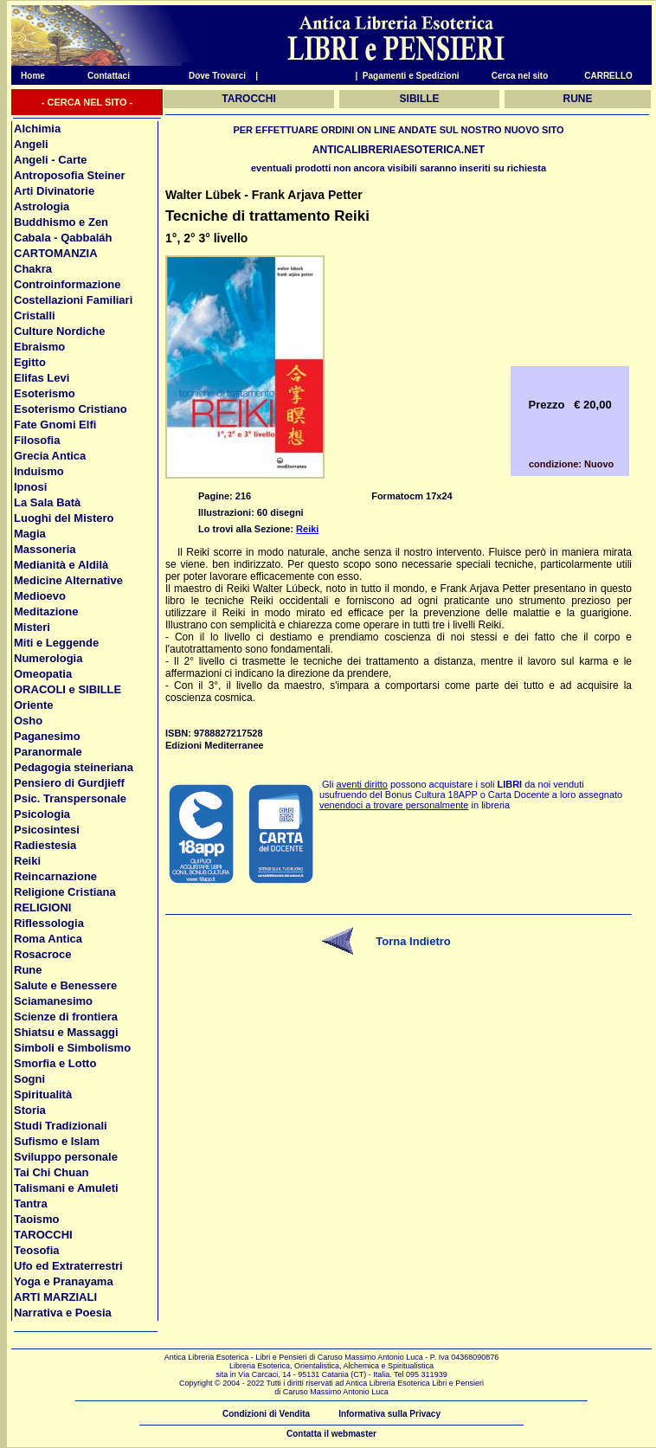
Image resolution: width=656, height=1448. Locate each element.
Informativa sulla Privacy (389, 1414)
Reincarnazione (55, 876)
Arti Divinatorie (54, 190)
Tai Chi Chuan (51, 1172)
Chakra (33, 268)
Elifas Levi (41, 377)
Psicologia (42, 814)
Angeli (31, 144)
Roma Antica (48, 938)
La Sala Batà (47, 502)
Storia (30, 1110)
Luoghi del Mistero (64, 518)
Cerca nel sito (520, 75)
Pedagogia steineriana (73, 767)
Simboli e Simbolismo (72, 1047)
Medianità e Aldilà (61, 564)
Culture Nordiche (59, 331)
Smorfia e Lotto (55, 1063)
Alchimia (37, 128)
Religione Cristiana (65, 891)
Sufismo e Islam (57, 1141)
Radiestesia (45, 845)
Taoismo (37, 1219)
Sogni (29, 1078)
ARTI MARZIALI (55, 1296)
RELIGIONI (42, 907)
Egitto (30, 362)
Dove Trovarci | (223, 75)
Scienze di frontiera (66, 1016)
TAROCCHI (43, 1234)
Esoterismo (44, 393)
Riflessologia (49, 923)
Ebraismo (39, 346)
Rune (28, 969)
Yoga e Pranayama (63, 1281)
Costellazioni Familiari (73, 299)
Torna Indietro (413, 941)
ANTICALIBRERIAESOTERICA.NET (398, 150)
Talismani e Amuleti (66, 1187)
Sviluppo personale (66, 1156)
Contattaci (108, 75)
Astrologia (41, 206)
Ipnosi (30, 486)
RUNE (578, 99)
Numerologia (48, 658)
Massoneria (45, 549)
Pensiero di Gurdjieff (69, 782)
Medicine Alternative (68, 580)
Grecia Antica (50, 455)
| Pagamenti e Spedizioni (407, 75)
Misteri (32, 627)
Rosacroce (42, 954)
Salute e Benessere (65, 985)
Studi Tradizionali (60, 1125)
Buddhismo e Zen (61, 222)
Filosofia (37, 440)
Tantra (31, 1203)
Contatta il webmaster (331, 1433)
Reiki (27, 860)
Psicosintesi (47, 829)
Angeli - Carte (50, 159)
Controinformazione (67, 284)
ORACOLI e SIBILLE (67, 689)
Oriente (34, 704)
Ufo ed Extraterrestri (68, 1265)
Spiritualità (43, 1094)
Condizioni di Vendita (266, 1414)
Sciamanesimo (53, 1000)
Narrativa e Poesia (63, 1312)
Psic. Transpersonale (70, 798)
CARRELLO (608, 75)
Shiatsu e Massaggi (66, 1032)
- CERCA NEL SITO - (87, 102)
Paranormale (48, 751)
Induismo (39, 471)
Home (28, 75)
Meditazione (46, 611)
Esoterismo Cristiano (70, 408)
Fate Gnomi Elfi (55, 424)
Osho (28, 720)
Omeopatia (43, 673)
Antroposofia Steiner (69, 175)
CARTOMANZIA (56, 253)
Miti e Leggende (56, 642)
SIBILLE (420, 99)
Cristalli (34, 315)
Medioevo (40, 595)
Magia (30, 533)
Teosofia (37, 1250)
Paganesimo (47, 736)
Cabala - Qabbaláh (63, 237)
